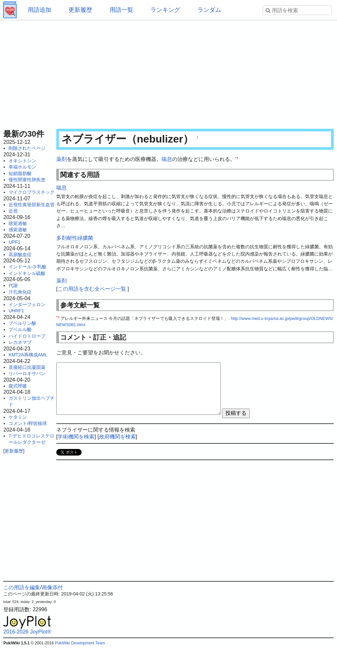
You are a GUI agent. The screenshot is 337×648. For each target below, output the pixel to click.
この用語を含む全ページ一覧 (92, 289)
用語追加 (39, 10)
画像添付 (52, 587)
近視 (13, 210)
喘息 (167, 159)
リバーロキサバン (27, 373)
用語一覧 (121, 10)
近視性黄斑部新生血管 (32, 204)
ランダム (209, 10)
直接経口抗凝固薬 (27, 367)
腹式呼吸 (18, 386)
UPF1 (14, 242)
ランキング (165, 10)
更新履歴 (80, 10)
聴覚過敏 (18, 223)
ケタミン (18, 417)
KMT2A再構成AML (28, 354)
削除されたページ (27, 148)
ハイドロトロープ (27, 336)
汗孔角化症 (20, 292)
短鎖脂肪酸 (20, 173)
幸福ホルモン (22, 166)
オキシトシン (22, 160)
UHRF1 (16, 310)
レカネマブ (20, 342)
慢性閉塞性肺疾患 (27, 179)
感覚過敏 (18, 229)
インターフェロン (27, 304)
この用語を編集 (21, 587)
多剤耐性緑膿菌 (74, 238)
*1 (236, 158)
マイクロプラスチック (32, 192)
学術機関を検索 (76, 436)
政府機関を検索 (117, 436)
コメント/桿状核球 (28, 423)
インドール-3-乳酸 (27, 266)
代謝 (13, 285)
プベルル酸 (20, 329)
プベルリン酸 (22, 323)
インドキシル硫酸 (27, 273)
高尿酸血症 (20, 254)
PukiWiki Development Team (80, 643)
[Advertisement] (168, 72)
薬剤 (61, 159)
